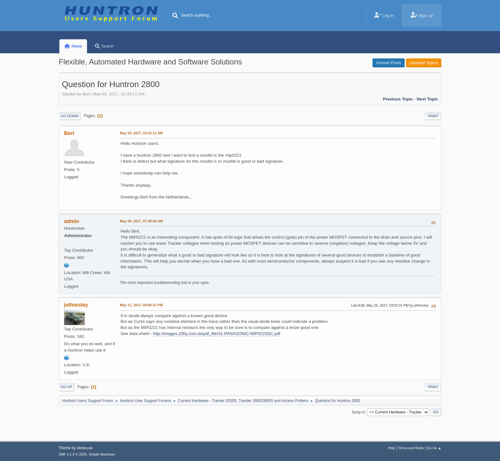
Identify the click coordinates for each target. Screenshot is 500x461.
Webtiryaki (85, 448)
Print (433, 116)
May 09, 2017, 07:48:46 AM (141, 221)
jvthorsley (76, 305)
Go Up (66, 387)
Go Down (69, 116)
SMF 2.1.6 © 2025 (73, 454)
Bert (69, 133)
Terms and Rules (411, 448)
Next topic (427, 99)
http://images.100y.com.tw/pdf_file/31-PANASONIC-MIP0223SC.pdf (217, 333)
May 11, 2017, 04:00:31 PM (141, 305)
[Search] (175, 16)
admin (71, 221)
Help (391, 448)
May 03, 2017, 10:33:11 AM (141, 133)
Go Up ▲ (434, 448)
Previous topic (398, 99)
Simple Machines (102, 454)
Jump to (358, 412)
